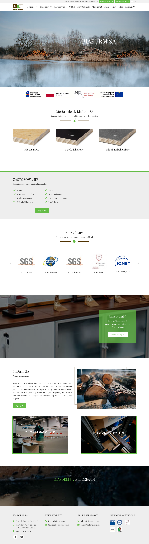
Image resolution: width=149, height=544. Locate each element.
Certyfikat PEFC (26, 275)
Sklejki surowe (28, 149)
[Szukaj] (134, 7)
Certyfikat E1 (98, 275)
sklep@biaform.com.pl (90, 525)
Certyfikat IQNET (122, 273)
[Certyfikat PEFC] (26, 263)
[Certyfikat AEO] (50, 263)
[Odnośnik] (18, 6)
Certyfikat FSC (74, 275)
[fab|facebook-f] (15, 536)
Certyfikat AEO (50, 275)
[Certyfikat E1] (98, 263)
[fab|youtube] (21, 536)
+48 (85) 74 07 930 (91, 521)
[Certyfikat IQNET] (122, 263)
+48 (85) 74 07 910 (59, 521)
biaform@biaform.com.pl (58, 525)
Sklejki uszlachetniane (120, 149)
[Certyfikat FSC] (74, 263)
